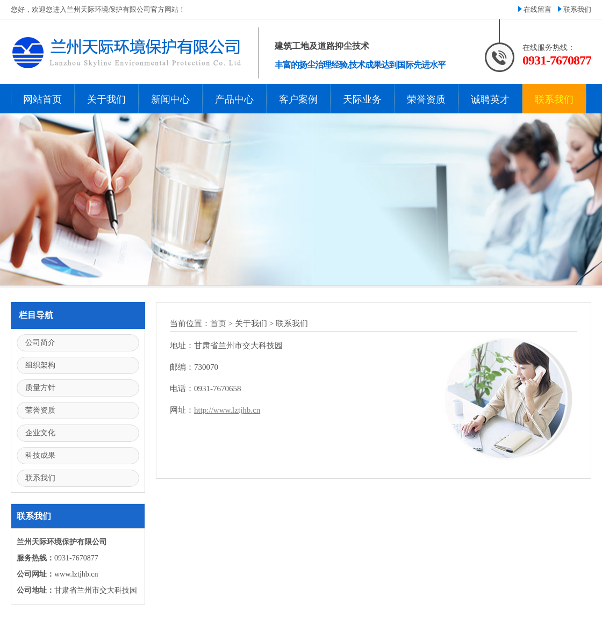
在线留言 (537, 9)
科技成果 (40, 455)
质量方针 (40, 388)
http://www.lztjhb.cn (227, 410)
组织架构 (40, 365)
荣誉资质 (40, 410)
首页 (218, 323)
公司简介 (40, 343)
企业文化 (40, 433)
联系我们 (577, 9)
